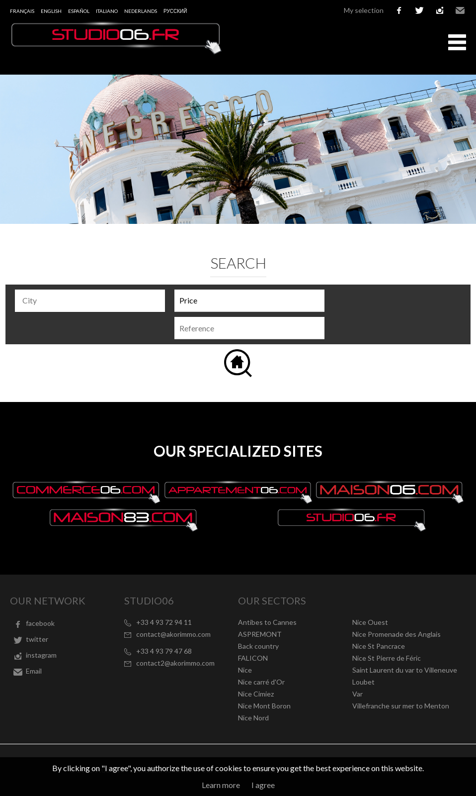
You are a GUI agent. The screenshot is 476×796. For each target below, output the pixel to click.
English (51, 11)
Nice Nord (253, 717)
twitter (419, 10)
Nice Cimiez (256, 694)
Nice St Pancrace (378, 646)
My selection (364, 10)
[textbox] (92, 300)
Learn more (221, 785)
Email (460, 10)
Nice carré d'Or (261, 682)
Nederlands (140, 11)
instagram (440, 10)
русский (175, 11)
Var (357, 694)
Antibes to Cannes (267, 622)
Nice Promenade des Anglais (396, 634)
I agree (263, 785)
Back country (258, 646)
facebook (399, 10)
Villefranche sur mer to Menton (400, 705)
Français (22, 11)
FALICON (253, 658)
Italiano (107, 11)
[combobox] (90, 301)
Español (78, 11)
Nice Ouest (370, 622)
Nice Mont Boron (264, 705)
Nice (245, 670)
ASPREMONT (260, 634)
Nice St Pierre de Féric (386, 658)
